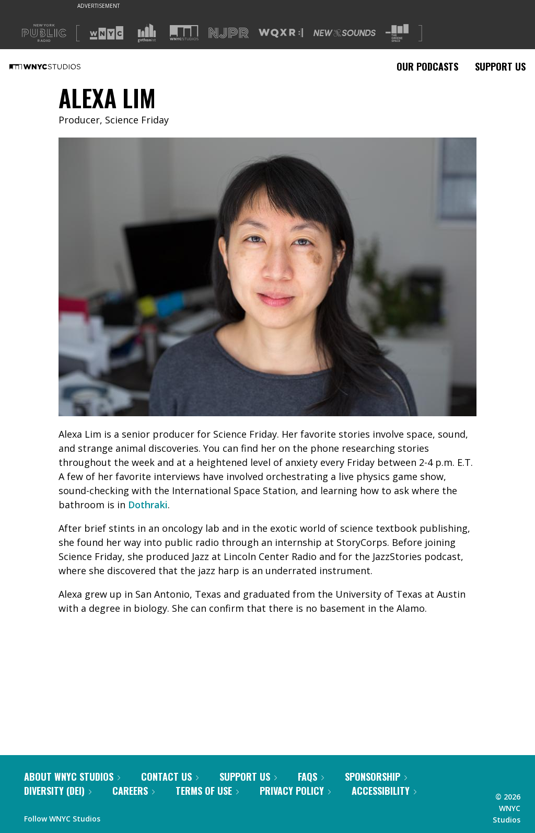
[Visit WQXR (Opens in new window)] (281, 33)
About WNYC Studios (72, 776)
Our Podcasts (427, 66)
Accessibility (384, 790)
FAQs (311, 776)
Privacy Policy (295, 790)
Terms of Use (207, 790)
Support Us (500, 66)
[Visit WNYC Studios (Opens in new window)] (184, 32)
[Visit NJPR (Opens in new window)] (228, 33)
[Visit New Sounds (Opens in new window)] (344, 33)
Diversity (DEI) (57, 790)
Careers (133, 790)
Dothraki (148, 504)
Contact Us (170, 776)
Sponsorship (376, 776)
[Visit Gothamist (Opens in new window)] (147, 33)
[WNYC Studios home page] (58, 66)
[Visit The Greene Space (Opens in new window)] (397, 33)
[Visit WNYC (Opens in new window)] (106, 33)
